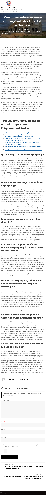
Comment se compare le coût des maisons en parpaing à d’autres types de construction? (23, 139)
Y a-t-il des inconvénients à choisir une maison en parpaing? (23, 150)
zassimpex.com (8, 7)
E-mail (3, 429)
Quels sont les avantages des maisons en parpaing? (21, 135)
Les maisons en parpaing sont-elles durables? (19, 137)
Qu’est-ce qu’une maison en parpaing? (17, 133)
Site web (3, 437)
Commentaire (5, 400)
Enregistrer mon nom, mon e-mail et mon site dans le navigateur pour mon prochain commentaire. (23, 445)
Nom (3, 422)
